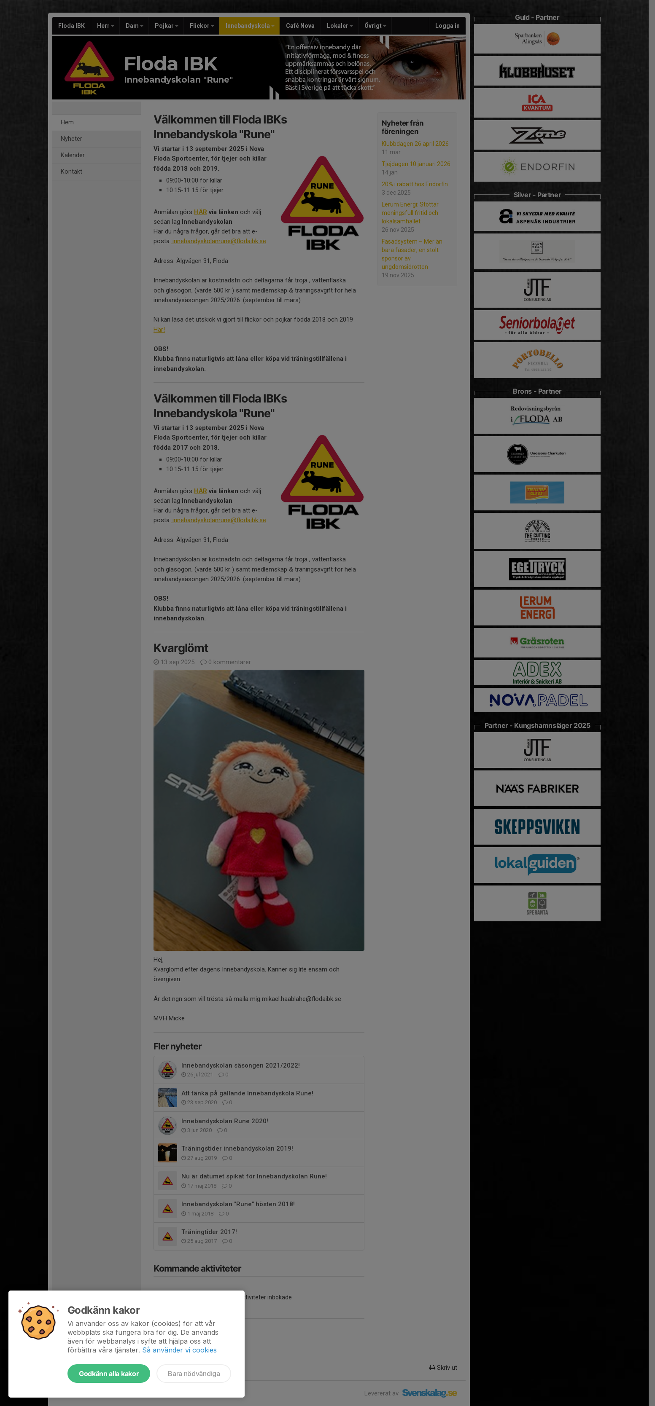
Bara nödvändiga (194, 1373)
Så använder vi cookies (179, 1350)
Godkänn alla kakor (109, 1373)
